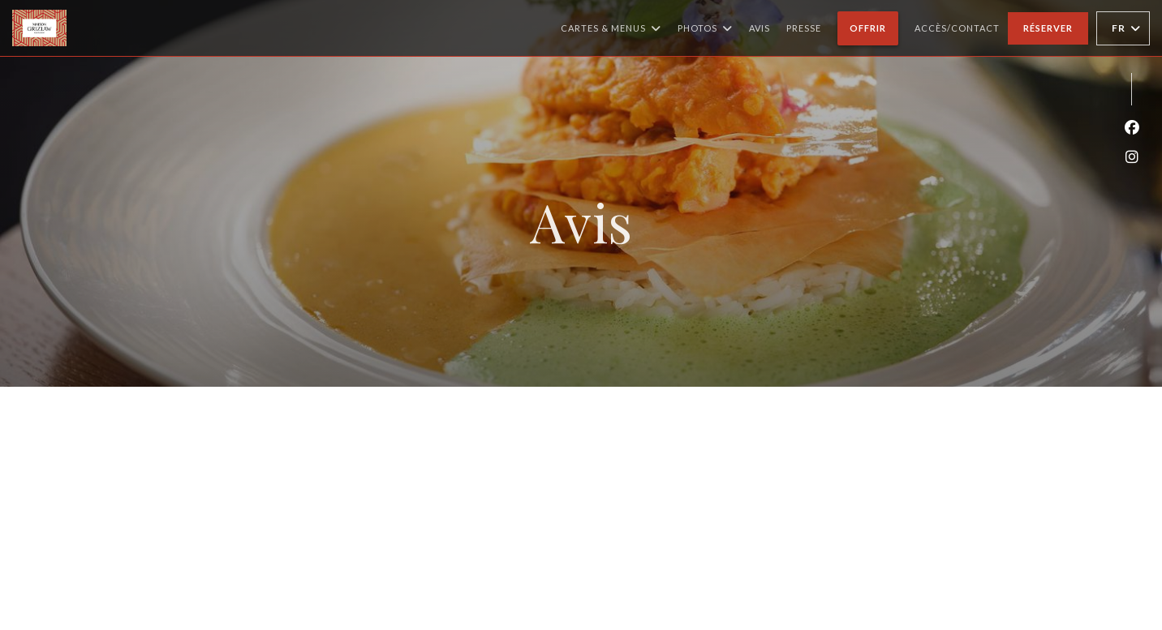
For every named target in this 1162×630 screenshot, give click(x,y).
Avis (759, 28)
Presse (803, 28)
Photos (705, 28)
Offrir (874, 26)
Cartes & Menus (611, 28)
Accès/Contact (957, 28)
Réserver (1048, 28)
